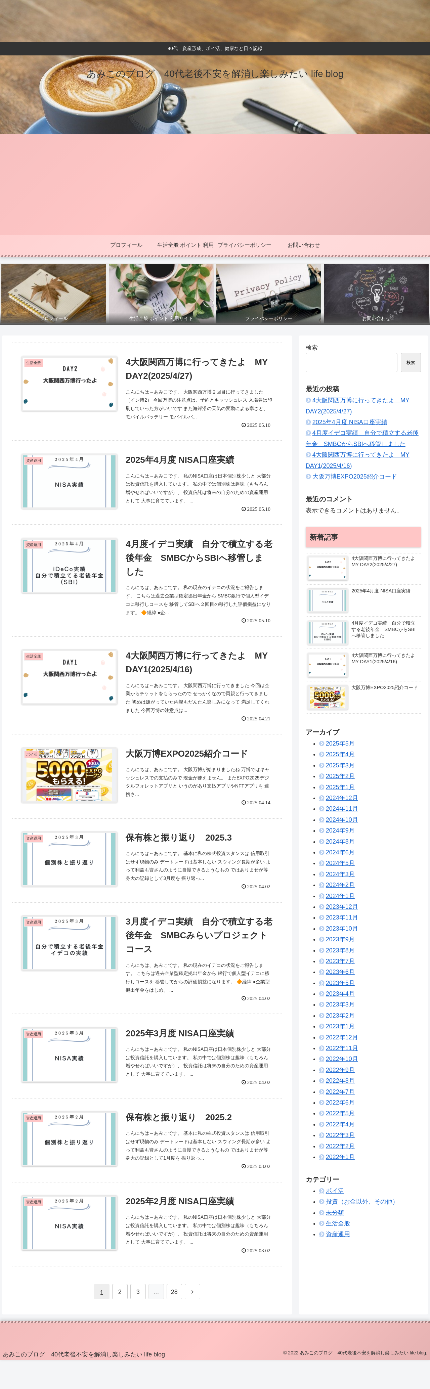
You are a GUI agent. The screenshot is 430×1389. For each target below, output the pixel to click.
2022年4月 (340, 1124)
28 (174, 1321)
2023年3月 (340, 1004)
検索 (312, 347)
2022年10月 (342, 1059)
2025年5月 (340, 743)
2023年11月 (342, 917)
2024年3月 (340, 874)
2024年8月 (340, 841)
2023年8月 (340, 950)
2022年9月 (340, 1070)
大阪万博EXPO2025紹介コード (354, 476)
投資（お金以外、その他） (362, 1201)
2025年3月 (340, 765)
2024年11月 (342, 808)
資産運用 (338, 1234)
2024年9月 (340, 830)
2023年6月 (340, 972)
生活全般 (338, 1223)
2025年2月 (340, 776)
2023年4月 (340, 993)
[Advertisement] (215, 185)
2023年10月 (342, 928)
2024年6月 (340, 852)
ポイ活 (335, 1191)
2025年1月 (340, 787)
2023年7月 (340, 961)
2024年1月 (340, 896)
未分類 (335, 1212)
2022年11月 (342, 1048)
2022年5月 (340, 1113)
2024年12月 (342, 798)
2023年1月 (340, 1026)
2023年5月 (340, 983)
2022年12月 (342, 1037)
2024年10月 (342, 819)
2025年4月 (340, 754)
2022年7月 (340, 1091)
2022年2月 (340, 1146)
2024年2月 (340, 885)
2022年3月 (340, 1135)
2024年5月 (340, 863)
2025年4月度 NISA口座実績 (349, 422)
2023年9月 (340, 939)
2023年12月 (342, 906)
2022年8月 (340, 1080)
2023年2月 (340, 1015)
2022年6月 (340, 1102)
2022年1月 (340, 1157)
